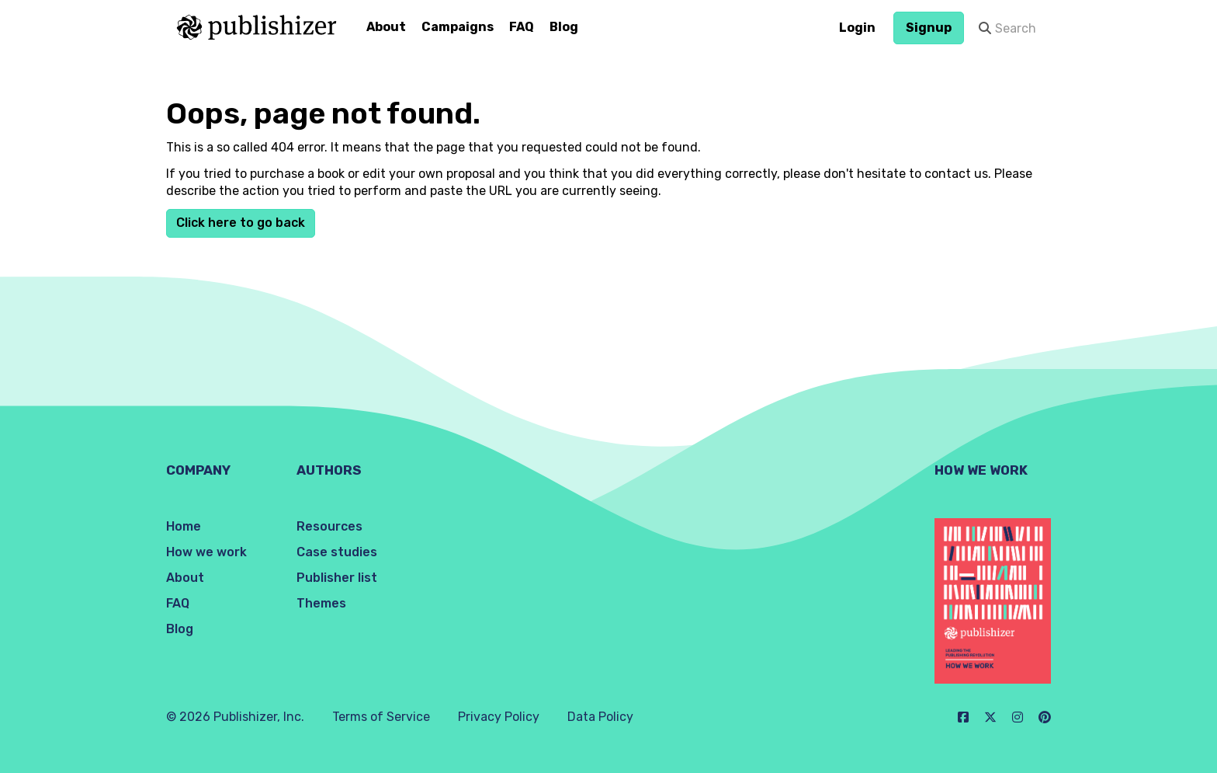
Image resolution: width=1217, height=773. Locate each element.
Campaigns (457, 26)
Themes (321, 603)
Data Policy (600, 716)
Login (857, 27)
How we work (206, 552)
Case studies (336, 552)
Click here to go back (240, 222)
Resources (329, 526)
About (386, 26)
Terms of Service (381, 716)
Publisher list (336, 577)
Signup (929, 27)
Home (183, 526)
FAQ (521, 26)
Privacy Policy (498, 716)
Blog (564, 26)
